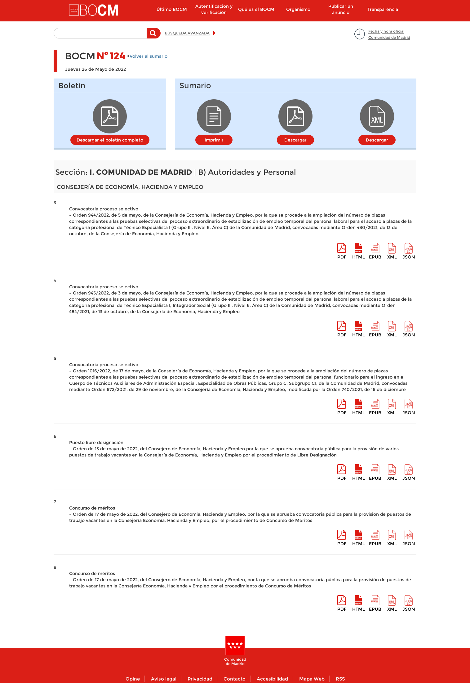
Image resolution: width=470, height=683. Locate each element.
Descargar (295, 140)
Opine (133, 679)
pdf (341, 257)
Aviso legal (163, 679)
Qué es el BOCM (256, 9)
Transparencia (382, 9)
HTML (358, 257)
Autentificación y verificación (214, 9)
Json (408, 257)
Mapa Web (312, 679)
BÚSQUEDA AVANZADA (187, 33)
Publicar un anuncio (340, 9)
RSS (340, 679)
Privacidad (200, 679)
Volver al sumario (148, 56)
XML (392, 257)
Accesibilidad (272, 679)
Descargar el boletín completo (110, 140)
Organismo (298, 9)
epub (375, 257)
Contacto (235, 679)
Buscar (154, 36)
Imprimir (214, 140)
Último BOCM (172, 9)
